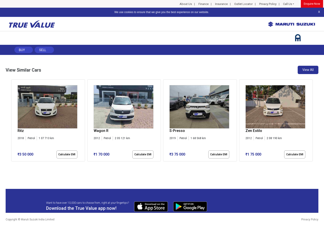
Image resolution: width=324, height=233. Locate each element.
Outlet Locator (243, 4)
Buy (22, 50)
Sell (42, 50)
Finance (203, 4)
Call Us (287, 4)
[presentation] (14, 121)
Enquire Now (312, 3)
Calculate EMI (66, 154)
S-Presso (177, 131)
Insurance (221, 4)
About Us (186, 4)
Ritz (21, 131)
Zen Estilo (253, 131)
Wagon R (101, 131)
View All (308, 70)
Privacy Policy (268, 4)
